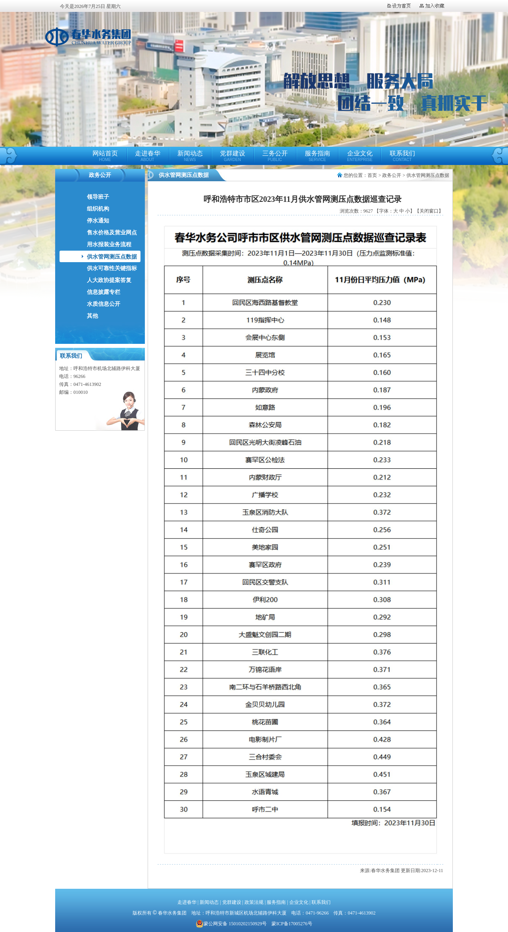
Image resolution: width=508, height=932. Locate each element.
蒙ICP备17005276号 (291, 923)
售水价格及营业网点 (112, 233)
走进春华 (147, 156)
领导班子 (98, 197)
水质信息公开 (103, 304)
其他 (92, 316)
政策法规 (254, 902)
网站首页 (105, 156)
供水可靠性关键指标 (112, 268)
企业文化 (360, 156)
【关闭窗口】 (429, 211)
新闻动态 (190, 156)
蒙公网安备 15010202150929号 (231, 924)
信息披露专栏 (103, 292)
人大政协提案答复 (109, 280)
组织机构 (98, 209)
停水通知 (98, 221)
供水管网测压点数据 (112, 257)
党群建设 (232, 156)
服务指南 (317, 156)
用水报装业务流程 (109, 244)
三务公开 (275, 156)
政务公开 (391, 175)
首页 (372, 175)
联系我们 (402, 156)
